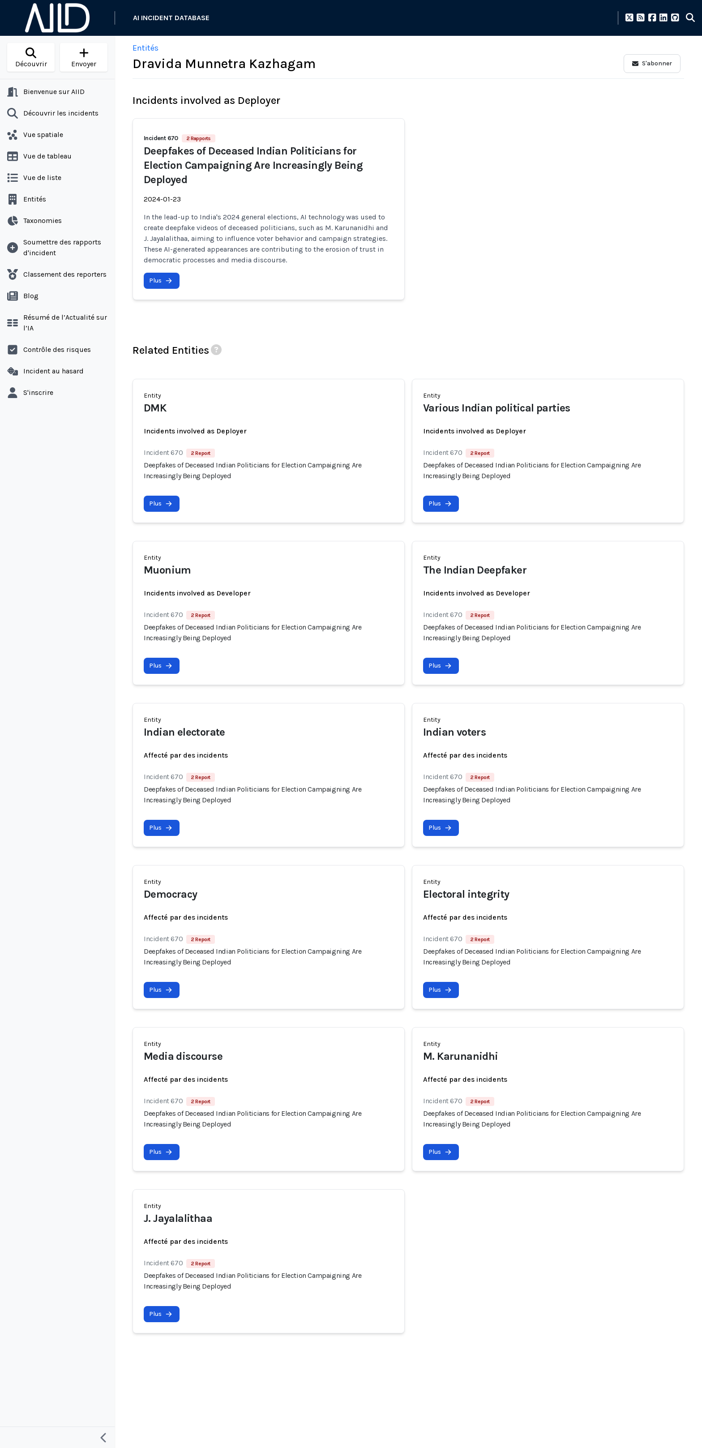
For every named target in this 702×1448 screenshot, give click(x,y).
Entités (145, 48)
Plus (160, 280)
